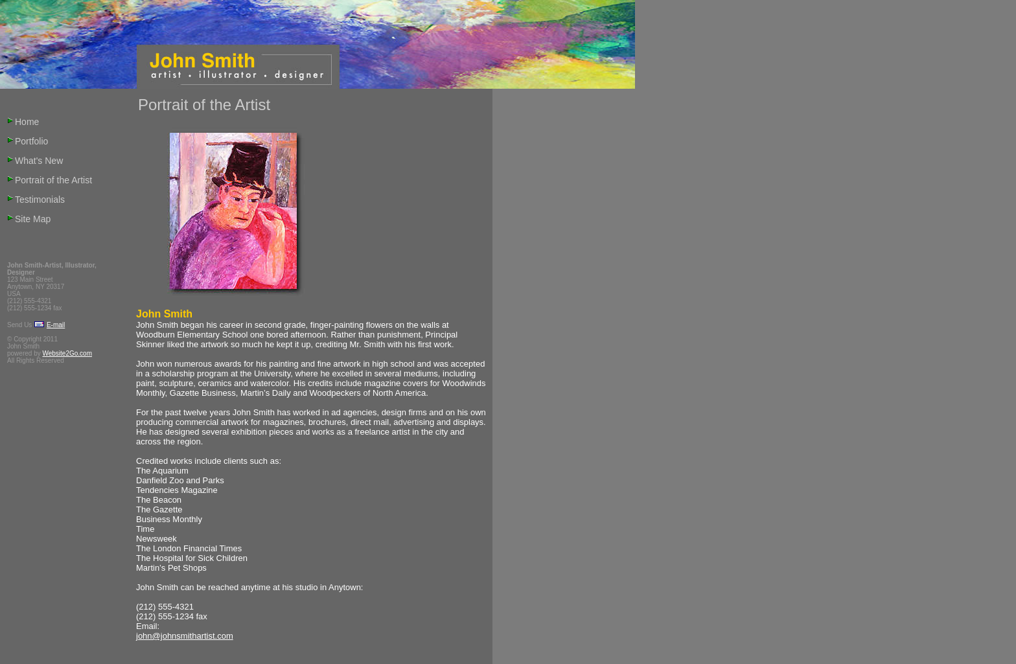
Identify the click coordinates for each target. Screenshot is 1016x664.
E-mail (56, 324)
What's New (39, 160)
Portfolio (31, 141)
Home (27, 122)
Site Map (33, 219)
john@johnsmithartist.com (184, 636)
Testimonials (40, 199)
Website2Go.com (67, 353)
